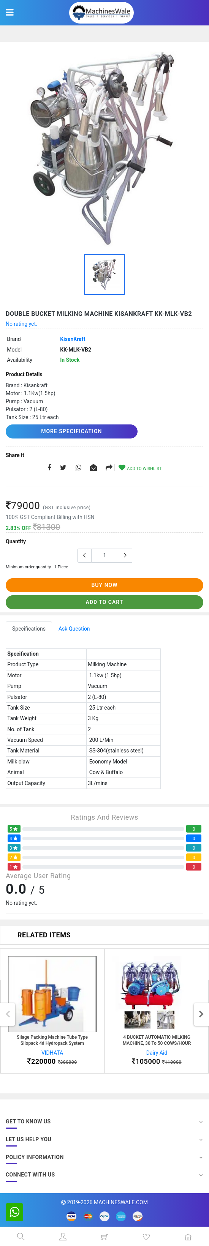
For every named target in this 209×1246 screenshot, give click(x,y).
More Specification (71, 431)
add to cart (105, 602)
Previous (7, 1014)
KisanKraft (72, 339)
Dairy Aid (157, 1053)
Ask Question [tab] (74, 629)
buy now (104, 585)
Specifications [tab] (29, 629)
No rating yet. (21, 324)
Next (201, 1014)
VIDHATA (52, 1053)
